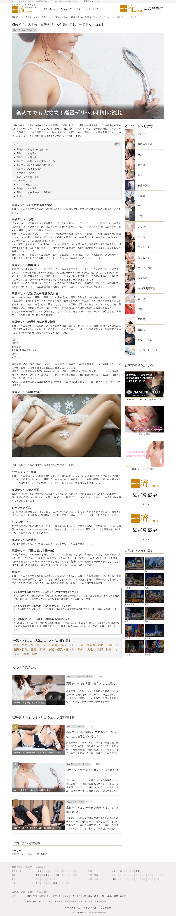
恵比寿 (123, 896)
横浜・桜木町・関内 (70, 649)
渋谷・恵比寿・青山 (35, 645)
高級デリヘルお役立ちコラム (54, 17)
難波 (35, 901)
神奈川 (44, 875)
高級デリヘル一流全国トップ (24, 17)
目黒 (116, 896)
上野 (102, 896)
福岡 (25, 654)
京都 (99, 649)
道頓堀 (73, 901)
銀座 (49, 896)
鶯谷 (78, 896)
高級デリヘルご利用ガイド (83, 17)
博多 (35, 654)
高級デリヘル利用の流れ (29, 169)
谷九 (96, 901)
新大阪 (42, 901)
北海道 (39, 871)
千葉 (57, 875)
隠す (117, 144)
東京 (16, 645)
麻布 (84, 896)
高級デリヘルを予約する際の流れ (33, 149)
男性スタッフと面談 (26, 173)
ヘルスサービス (24, 184)
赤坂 (90, 896)
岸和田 (103, 901)
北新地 (58, 901)
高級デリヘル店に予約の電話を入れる (35, 161)
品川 (35, 896)
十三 (90, 901)
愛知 (38, 883)
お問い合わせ (90, 908)
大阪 (89, 649)
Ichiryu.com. (83, 912)
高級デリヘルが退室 (26, 188)
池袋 (72, 896)
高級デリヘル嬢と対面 (27, 177)
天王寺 (50, 901)
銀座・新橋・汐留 (42, 649)
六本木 (42, 896)
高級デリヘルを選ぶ (26, 153)
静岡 (55, 883)
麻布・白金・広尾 (71, 645)
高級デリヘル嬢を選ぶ (27, 157)
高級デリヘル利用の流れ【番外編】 (34, 192)
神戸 (109, 649)
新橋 (96, 896)
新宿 (54, 645)
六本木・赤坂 (95, 645)
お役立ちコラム (72, 908)
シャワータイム (24, 180)
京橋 (80, 901)
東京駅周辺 (58, 896)
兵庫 (137, 871)
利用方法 (45, 854)
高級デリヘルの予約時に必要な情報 (34, 165)
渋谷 (29, 896)
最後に (19, 196)
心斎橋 (65, 901)
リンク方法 (106, 908)
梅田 (29, 901)
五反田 (109, 896)
